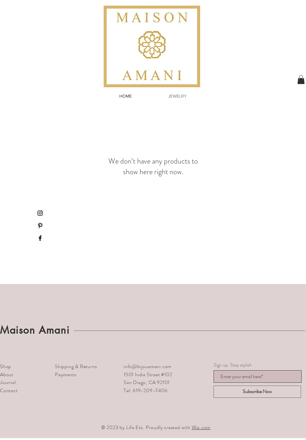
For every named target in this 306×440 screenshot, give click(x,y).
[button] (301, 79)
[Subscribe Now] (257, 392)
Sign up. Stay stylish (233, 364)
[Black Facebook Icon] (40, 238)
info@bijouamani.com (147, 366)
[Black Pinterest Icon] (40, 225)
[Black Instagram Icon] (40, 213)
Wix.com (201, 427)
